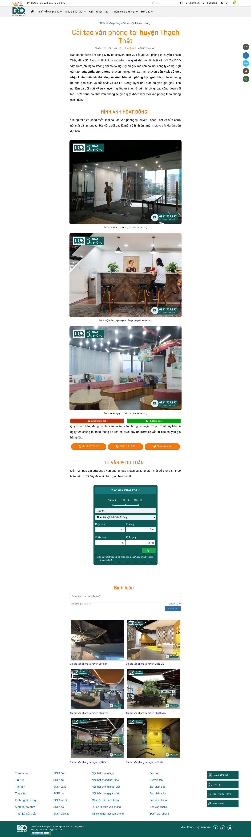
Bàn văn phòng (158, 800)
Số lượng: (140, 540)
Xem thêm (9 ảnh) (97, 421)
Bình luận (113, 48)
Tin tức (224, 3)
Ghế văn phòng (158, 807)
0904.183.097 (125, 446)
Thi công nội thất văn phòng (108, 813)
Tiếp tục (149, 550)
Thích (98, 48)
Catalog (216, 784)
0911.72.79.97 (88, 446)
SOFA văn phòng (159, 813)
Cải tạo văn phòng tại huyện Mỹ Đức (88, 762)
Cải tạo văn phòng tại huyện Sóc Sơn (88, 664)
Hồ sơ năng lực (220, 775)
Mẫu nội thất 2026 (222, 794)
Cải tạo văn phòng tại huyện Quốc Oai (145, 664)
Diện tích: (110, 527)
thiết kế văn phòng (110, 807)
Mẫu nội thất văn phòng (105, 800)
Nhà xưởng (210, 3)
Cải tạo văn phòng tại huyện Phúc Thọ (89, 713)
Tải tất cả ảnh (154, 421)
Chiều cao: (110, 540)
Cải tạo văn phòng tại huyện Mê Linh (144, 762)
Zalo (246, 63)
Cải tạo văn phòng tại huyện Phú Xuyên (146, 713)
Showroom (193, 3)
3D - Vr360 (218, 803)
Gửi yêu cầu (162, 446)
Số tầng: (140, 527)
